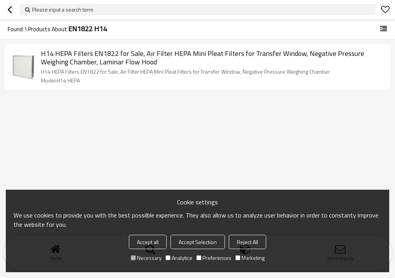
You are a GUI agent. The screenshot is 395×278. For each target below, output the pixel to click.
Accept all (148, 242)
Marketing (250, 258)
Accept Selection (198, 242)
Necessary (146, 258)
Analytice (178, 258)
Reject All (247, 242)
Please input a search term (62, 9)
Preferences (213, 258)
